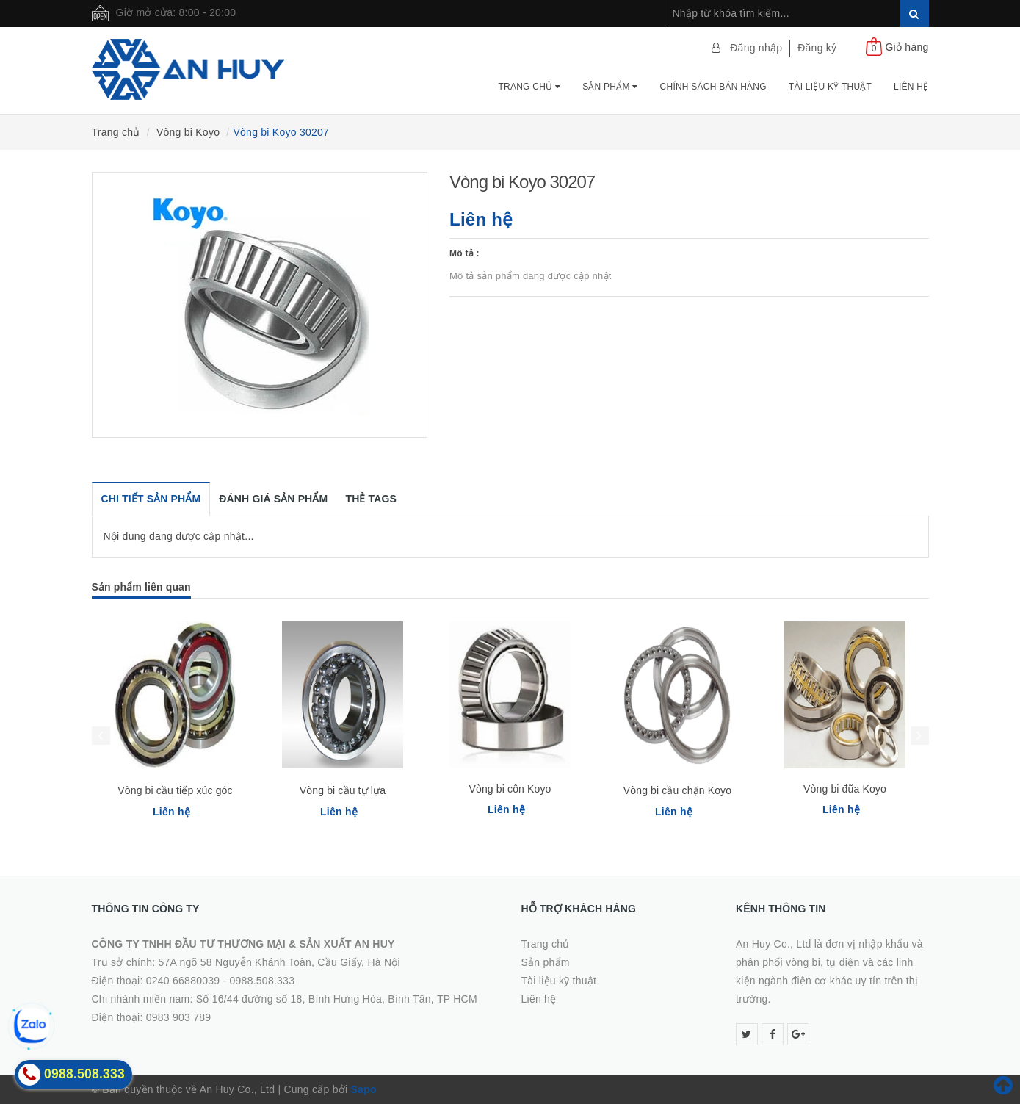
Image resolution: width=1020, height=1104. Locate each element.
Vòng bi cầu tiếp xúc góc (174, 790)
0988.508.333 (262, 980)
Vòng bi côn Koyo (510, 789)
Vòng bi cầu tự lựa (343, 790)
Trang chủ (529, 87)
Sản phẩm (609, 87)
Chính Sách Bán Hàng (713, 87)
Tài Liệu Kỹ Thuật (830, 87)
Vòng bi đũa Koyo (844, 789)
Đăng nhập (756, 48)
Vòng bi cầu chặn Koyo (677, 790)
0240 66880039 (183, 980)
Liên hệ (911, 87)
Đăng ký (816, 48)
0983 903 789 (178, 1017)
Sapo (364, 1089)
